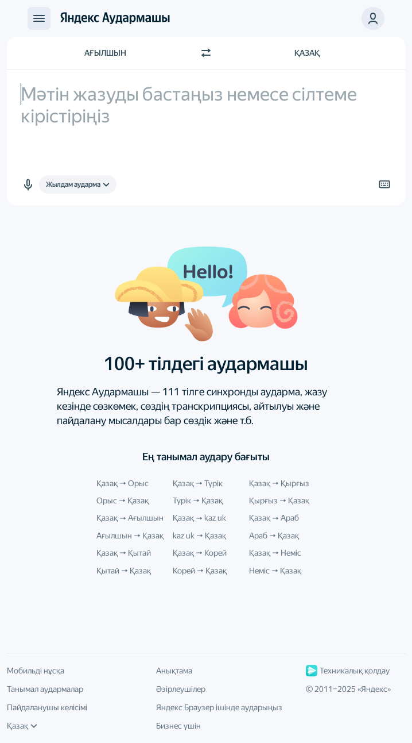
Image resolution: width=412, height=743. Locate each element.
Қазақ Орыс (122, 483)
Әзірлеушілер (180, 689)
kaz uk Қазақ (199, 535)
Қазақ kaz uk (199, 517)
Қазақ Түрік (198, 483)
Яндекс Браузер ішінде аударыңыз (219, 707)
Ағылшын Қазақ (130, 535)
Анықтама (174, 670)
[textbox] (206, 137)
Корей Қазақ (200, 570)
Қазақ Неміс (275, 552)
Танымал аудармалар (45, 689)
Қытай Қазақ (123, 570)
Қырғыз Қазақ (279, 500)
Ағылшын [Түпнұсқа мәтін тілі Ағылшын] (105, 52)
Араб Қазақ (274, 535)
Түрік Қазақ (198, 500)
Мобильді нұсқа (35, 670)
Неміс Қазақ (275, 570)
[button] (27, 184)
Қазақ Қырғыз (279, 483)
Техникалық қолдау (348, 670)
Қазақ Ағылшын (130, 517)
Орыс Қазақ (122, 500)
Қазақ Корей (200, 552)
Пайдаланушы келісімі (47, 707)
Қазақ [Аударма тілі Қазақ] (307, 52)
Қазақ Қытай (123, 552)
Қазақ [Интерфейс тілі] (22, 725)
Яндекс (374, 689)
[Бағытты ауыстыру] (206, 53)
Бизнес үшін (178, 725)
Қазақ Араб (274, 517)
